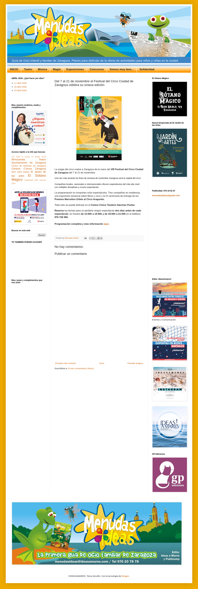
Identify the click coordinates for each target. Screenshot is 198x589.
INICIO (14, 69)
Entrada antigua (135, 363)
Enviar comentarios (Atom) (81, 368)
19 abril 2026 (20, 90)
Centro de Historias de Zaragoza (28, 166)
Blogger (125, 576)
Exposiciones (75, 69)
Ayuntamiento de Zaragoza (28, 162)
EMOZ (26, 172)
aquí (106, 224)
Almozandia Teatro (28, 159)
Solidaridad (147, 69)
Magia (57, 69)
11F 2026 (15, 157)
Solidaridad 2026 (31, 180)
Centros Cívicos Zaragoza (28, 168)
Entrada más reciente (65, 363)
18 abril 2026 (20, 87)
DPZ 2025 (16, 172)
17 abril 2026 (20, 83)
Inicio (101, 363)
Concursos (97, 69)
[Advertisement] (99, 339)
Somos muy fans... (122, 69)
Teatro (28, 69)
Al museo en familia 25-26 (34, 157)
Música (42, 69)
